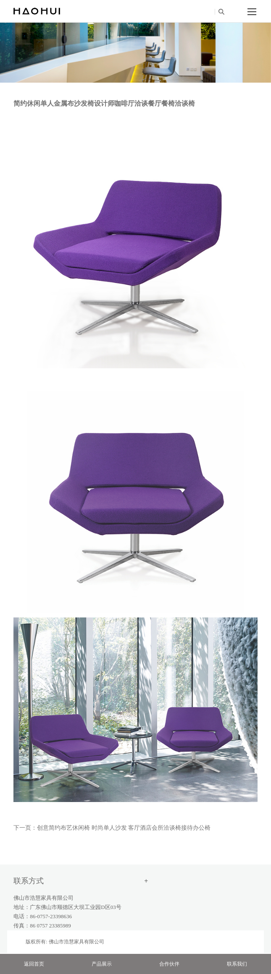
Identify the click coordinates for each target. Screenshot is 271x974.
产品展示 (102, 964)
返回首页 (34, 964)
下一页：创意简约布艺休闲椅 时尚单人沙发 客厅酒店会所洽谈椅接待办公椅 (111, 828)
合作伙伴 (169, 964)
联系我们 (237, 964)
